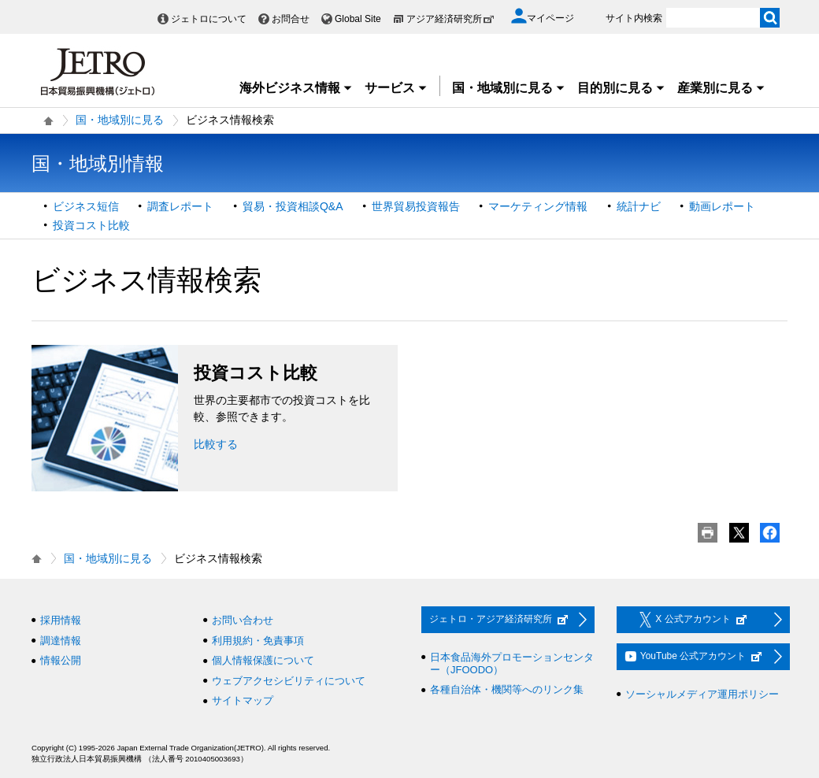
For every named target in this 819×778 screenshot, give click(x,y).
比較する (216, 444)
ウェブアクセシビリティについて (288, 681)
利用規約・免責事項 (258, 640)
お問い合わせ (242, 620)
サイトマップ (242, 700)
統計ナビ (639, 206)
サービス (396, 87)
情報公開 (60, 660)
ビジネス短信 (86, 206)
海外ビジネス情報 (296, 87)
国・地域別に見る (508, 87)
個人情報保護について (263, 660)
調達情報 (60, 640)
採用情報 (60, 620)
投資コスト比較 (91, 225)
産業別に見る (721, 87)
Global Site (358, 18)
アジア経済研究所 (450, 18)
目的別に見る (621, 87)
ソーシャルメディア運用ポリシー (702, 694)
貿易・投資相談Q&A (293, 206)
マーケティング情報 (537, 206)
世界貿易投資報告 (416, 206)
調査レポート (180, 206)
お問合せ (290, 18)
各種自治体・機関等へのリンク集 (507, 689)
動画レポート (722, 206)
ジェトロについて (208, 18)
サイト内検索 (634, 18)
